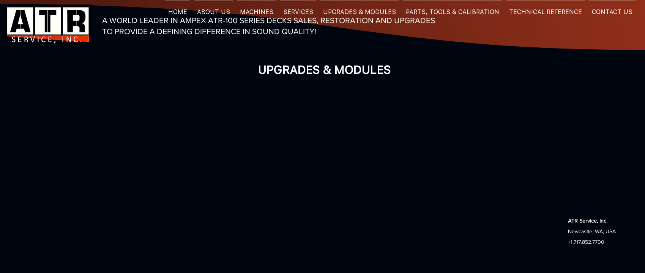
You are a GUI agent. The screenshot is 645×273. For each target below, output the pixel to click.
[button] (213, 8)
